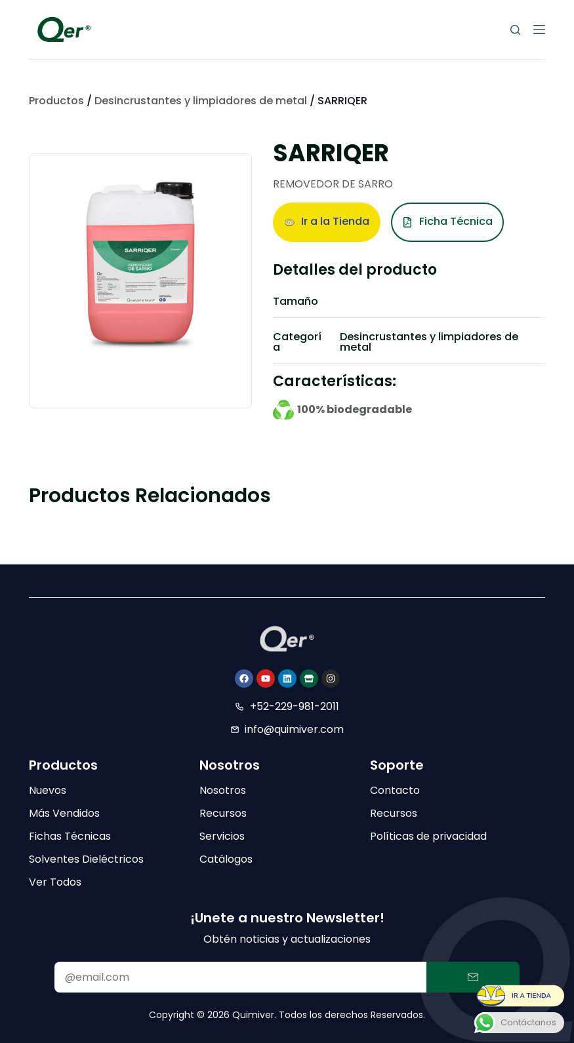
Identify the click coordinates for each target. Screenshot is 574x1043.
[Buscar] (515, 30)
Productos (56, 100)
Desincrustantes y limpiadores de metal (200, 100)
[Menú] (539, 29)
